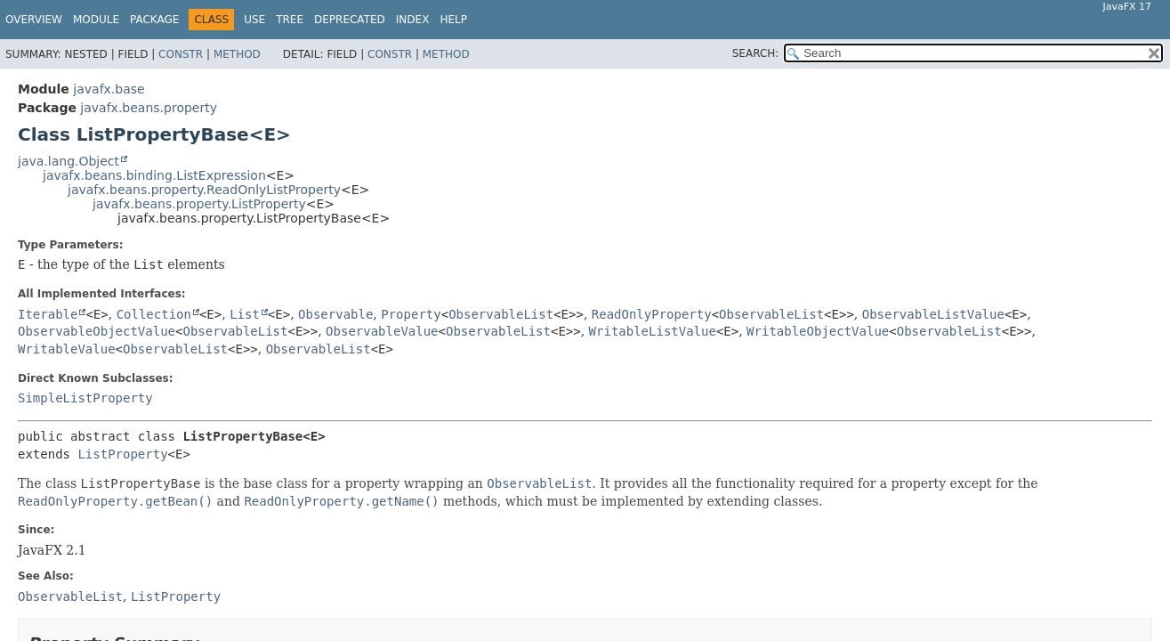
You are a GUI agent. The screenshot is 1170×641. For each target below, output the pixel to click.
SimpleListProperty (85, 398)
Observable (335, 314)
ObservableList (500, 314)
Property (410, 314)
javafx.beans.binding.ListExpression (154, 175)
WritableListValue (652, 331)
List (245, 314)
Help (453, 19)
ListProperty (122, 454)
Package (154, 19)
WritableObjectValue (817, 331)
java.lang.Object (68, 161)
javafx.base (108, 89)
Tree (289, 19)
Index (413, 19)
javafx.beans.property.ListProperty (199, 204)
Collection (154, 314)
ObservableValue (382, 331)
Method (237, 54)
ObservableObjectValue (96, 331)
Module (96, 19)
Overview (33, 19)
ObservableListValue (933, 314)
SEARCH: (755, 53)
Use (254, 19)
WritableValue (67, 349)
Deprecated (349, 19)
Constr (180, 54)
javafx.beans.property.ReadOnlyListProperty (204, 190)
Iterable (47, 314)
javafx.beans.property (148, 108)
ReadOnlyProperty (652, 314)
